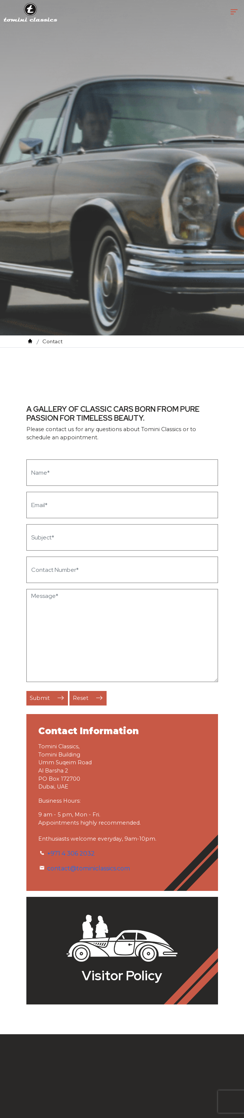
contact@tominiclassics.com (88, 868)
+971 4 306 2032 (71, 853)
